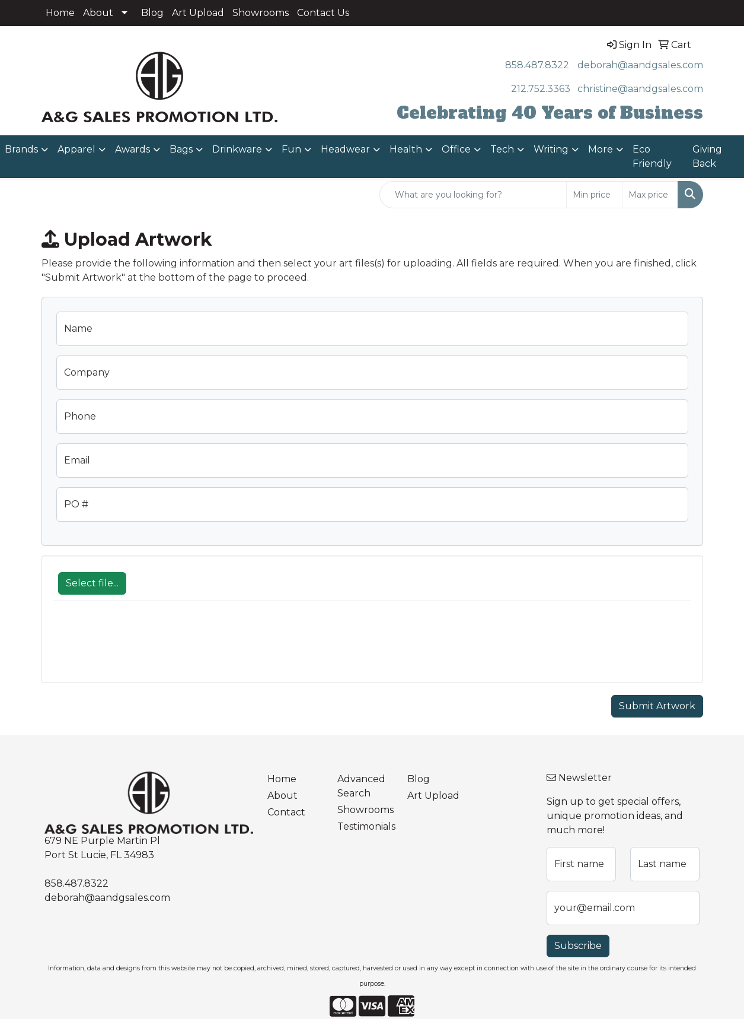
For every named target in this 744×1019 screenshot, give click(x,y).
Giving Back (707, 156)
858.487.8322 (537, 65)
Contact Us (323, 12)
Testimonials (365, 826)
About (98, 12)
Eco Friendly (652, 156)
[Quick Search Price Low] (594, 194)
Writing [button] (551, 149)
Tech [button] (502, 149)
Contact (286, 812)
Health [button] (405, 149)
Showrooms (260, 12)
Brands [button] (21, 149)
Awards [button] (132, 149)
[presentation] (143, 648)
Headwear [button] (345, 149)
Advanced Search (361, 786)
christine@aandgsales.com (640, 88)
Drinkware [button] (237, 149)
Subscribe (578, 945)
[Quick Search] (473, 194)
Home (60, 12)
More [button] (600, 149)
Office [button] (456, 149)
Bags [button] (181, 149)
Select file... (92, 583)
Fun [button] (291, 149)
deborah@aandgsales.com (640, 65)
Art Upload (198, 12)
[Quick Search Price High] (650, 194)
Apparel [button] (76, 149)
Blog (152, 12)
